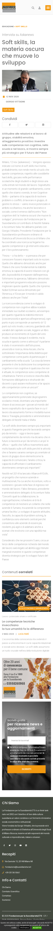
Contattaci (6, 896)
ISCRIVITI (26, 769)
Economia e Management (34, 608)
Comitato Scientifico (11, 891)
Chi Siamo (6, 887)
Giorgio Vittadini (15, 101)
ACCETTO (37, 928)
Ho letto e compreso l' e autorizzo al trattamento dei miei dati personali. (28, 754)
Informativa (24, 928)
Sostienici (6, 900)
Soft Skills (8, 110)
